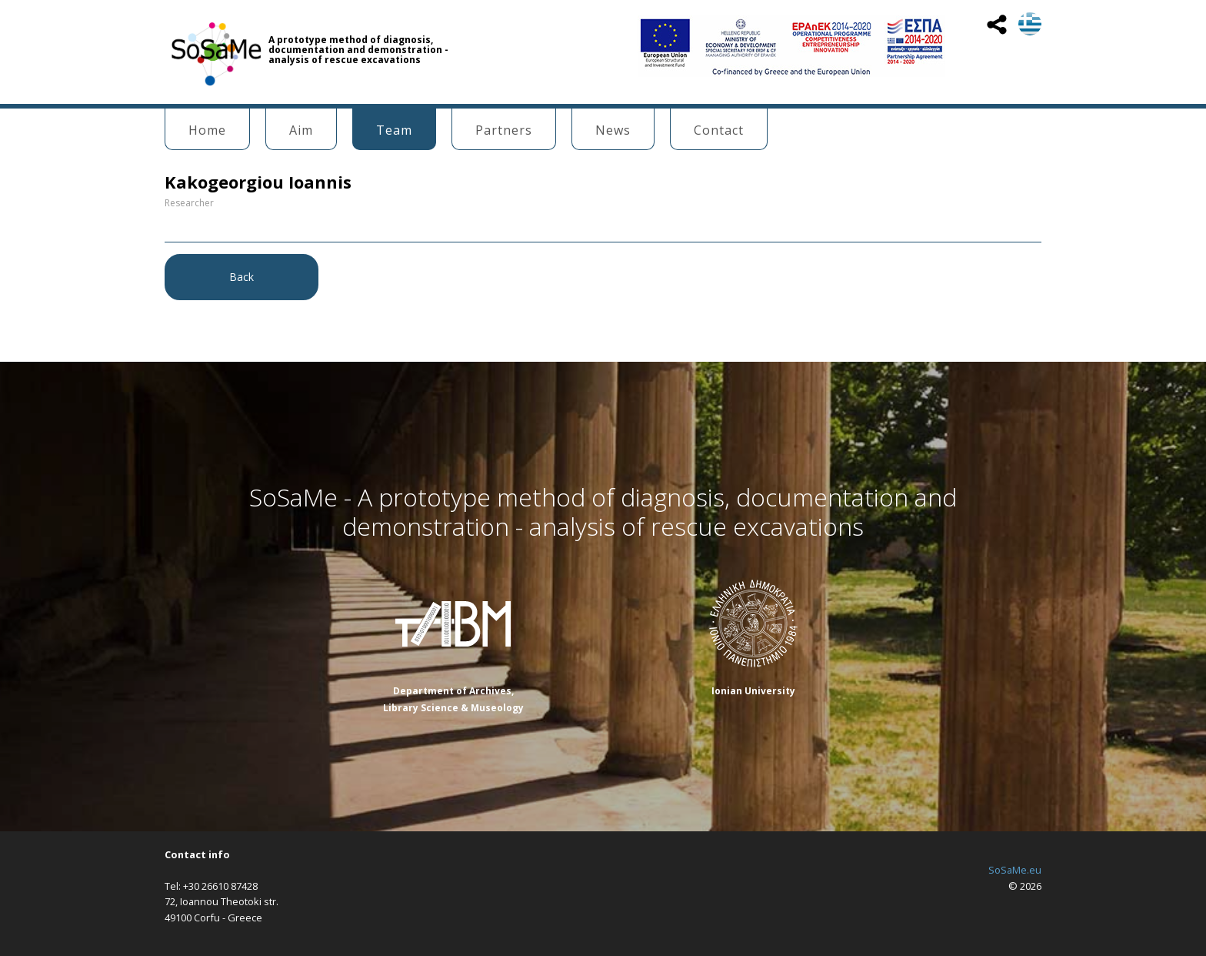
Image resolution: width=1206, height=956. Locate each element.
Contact (719, 130)
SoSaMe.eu (1014, 870)
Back (241, 276)
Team (394, 130)
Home (207, 130)
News (613, 130)
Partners (503, 130)
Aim (301, 130)
